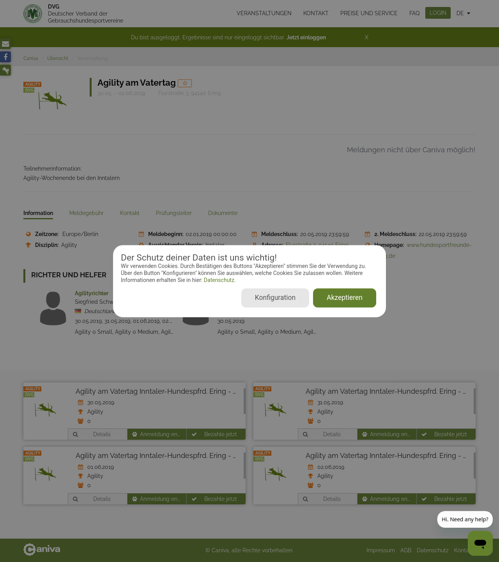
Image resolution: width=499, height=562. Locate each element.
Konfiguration (275, 297)
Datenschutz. (218, 280)
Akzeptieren (345, 297)
